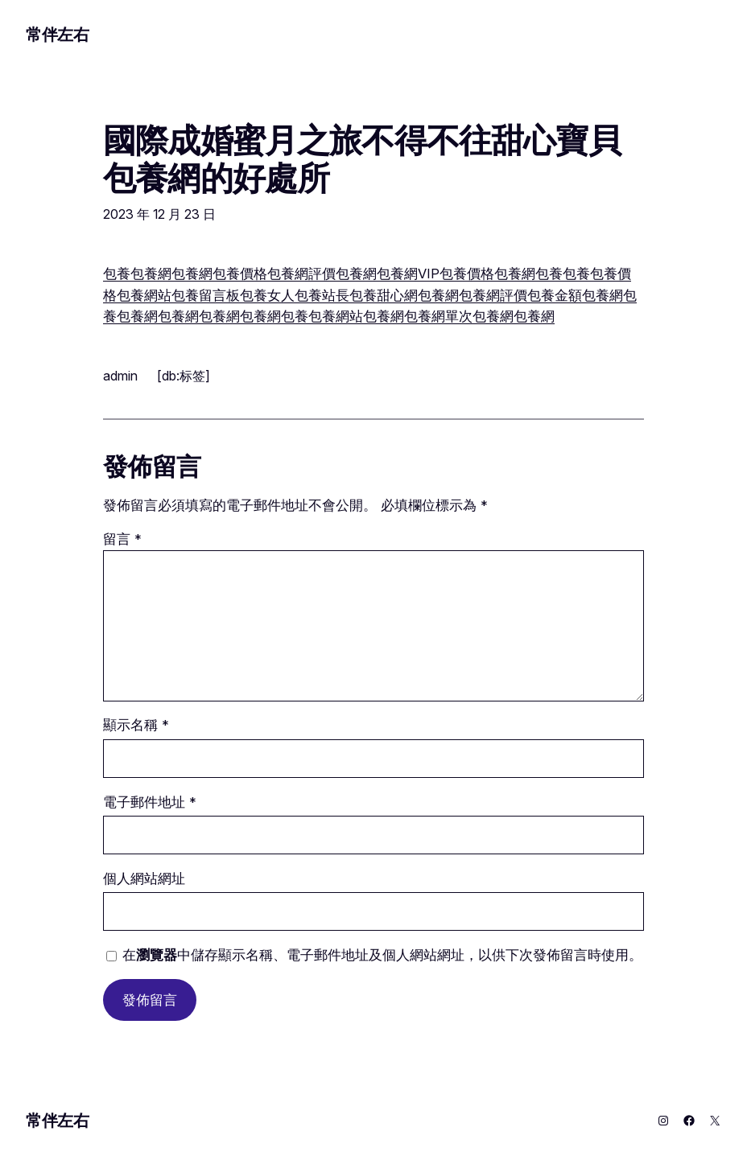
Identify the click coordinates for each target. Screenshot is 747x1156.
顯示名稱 (136, 725)
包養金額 (554, 295)
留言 (122, 539)
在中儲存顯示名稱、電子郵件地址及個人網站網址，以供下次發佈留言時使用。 (382, 955)
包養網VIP (408, 273)
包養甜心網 (383, 295)
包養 (116, 273)
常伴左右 (57, 34)
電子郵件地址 (149, 802)
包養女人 (267, 295)
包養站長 (322, 295)
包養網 (150, 273)
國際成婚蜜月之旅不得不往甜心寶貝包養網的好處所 (362, 159)
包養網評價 (301, 273)
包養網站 (144, 295)
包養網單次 (438, 316)
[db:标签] (183, 376)
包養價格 (240, 273)
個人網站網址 (144, 878)
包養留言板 (205, 295)
